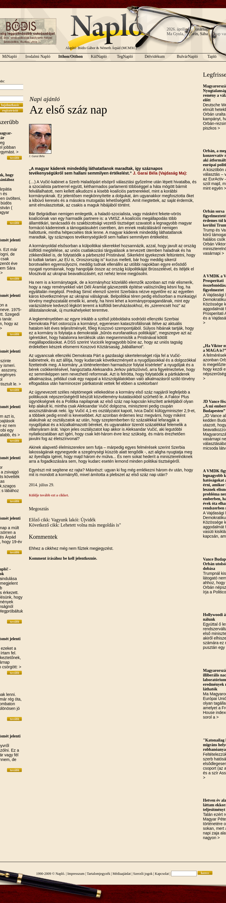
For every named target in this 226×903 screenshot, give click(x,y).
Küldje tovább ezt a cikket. (49, 495)
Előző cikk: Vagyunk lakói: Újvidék (62, 519)
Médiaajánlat (122, 874)
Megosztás (39, 508)
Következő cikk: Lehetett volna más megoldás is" (75, 525)
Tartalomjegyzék (98, 874)
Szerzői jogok (142, 874)
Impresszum (75, 874)
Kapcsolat (162, 874)
